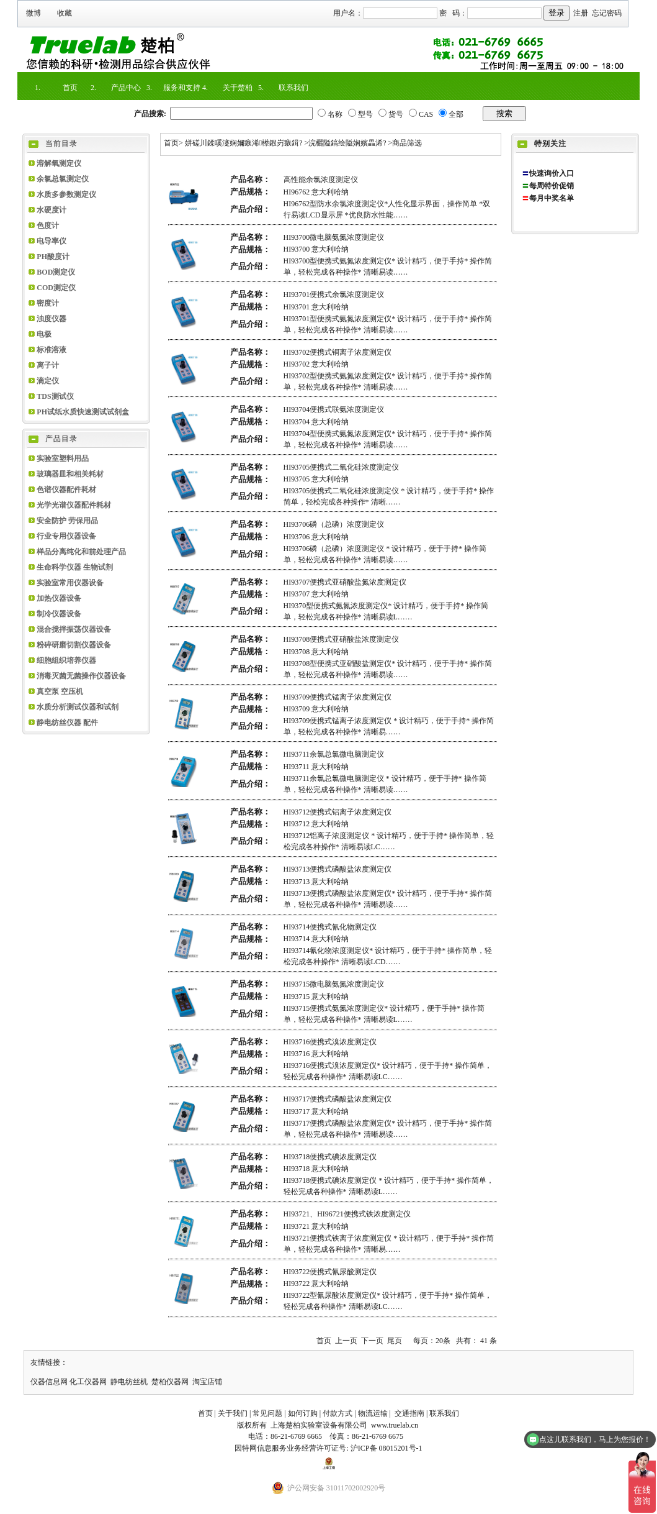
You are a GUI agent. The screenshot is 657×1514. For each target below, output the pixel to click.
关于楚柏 (238, 87)
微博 (33, 13)
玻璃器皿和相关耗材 (70, 474)
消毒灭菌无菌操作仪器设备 (81, 676)
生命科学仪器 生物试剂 (75, 567)
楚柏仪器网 (170, 1381)
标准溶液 (51, 349)
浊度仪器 (51, 318)
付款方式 (337, 1413)
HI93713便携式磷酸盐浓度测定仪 (338, 869)
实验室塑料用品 (63, 458)
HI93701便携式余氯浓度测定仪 (334, 294)
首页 (70, 87)
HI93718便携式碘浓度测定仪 (330, 1156)
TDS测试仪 (55, 396)
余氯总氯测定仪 (63, 179)
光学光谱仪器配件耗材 (74, 505)
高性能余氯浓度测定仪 (321, 179)
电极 (44, 334)
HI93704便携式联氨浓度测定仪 (334, 409)
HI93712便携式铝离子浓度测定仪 (338, 812)
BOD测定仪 (56, 272)
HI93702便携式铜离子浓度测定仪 (338, 352)
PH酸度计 (53, 256)
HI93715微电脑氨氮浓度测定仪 (334, 984)
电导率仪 (51, 241)
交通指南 (409, 1413)
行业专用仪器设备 (66, 536)
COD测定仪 (56, 287)
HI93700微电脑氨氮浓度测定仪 (334, 237)
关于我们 (233, 1413)
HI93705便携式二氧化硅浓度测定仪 (342, 467)
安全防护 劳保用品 (67, 520)
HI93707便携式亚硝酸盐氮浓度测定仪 (345, 582)
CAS (426, 114)
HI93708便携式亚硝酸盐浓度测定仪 (342, 639)
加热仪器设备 (59, 598)
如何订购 (303, 1413)
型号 (365, 114)
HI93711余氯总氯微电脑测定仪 (334, 754)
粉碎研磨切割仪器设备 (74, 645)
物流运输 (373, 1413)
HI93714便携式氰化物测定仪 (330, 927)
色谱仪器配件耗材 (66, 489)
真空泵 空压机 (60, 691)
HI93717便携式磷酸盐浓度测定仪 (338, 1099)
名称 (335, 114)
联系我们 (293, 87)
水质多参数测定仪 (66, 194)
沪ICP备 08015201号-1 (386, 1448)
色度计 (48, 225)
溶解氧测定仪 (59, 163)
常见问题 (267, 1413)
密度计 (48, 303)
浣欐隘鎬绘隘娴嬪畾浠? (347, 143)
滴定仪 (48, 380)
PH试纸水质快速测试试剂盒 (83, 412)
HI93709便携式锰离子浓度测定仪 (338, 697)
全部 (456, 114)
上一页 (346, 1340)
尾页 (394, 1340)
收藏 (64, 13)
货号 (395, 114)
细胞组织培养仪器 (66, 660)
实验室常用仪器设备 (70, 582)
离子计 (48, 365)
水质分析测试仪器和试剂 (77, 707)
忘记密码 (607, 13)
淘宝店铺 (207, 1381)
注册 (580, 13)
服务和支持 (181, 87)
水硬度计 (51, 210)
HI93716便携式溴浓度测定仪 (330, 1041)
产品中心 (126, 87)
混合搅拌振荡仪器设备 (74, 629)
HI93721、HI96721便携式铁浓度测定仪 (347, 1214)
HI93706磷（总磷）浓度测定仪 (334, 524)
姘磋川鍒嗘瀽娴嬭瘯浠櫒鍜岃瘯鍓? (244, 143)
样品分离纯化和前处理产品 (81, 551)
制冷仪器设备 (59, 613)
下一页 (372, 1340)
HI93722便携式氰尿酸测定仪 (330, 1271)
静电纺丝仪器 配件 (67, 722)
